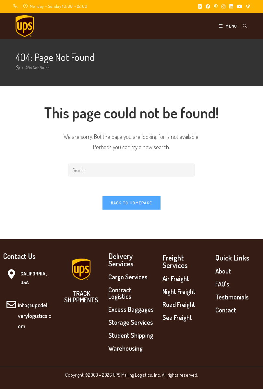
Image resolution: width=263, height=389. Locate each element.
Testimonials (232, 297)
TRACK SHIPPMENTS (81, 296)
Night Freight (179, 291)
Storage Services (130, 322)
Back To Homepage (131, 202)
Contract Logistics (119, 293)
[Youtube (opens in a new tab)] (239, 6)
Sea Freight (177, 317)
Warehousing (125, 348)
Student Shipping (130, 335)
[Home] (18, 67)
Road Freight (178, 304)
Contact (225, 310)
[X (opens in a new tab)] (200, 6)
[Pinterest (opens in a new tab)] (216, 6)
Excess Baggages (131, 309)
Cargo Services (128, 277)
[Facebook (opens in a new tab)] (208, 6)
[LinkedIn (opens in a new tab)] (231, 6)
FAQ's (222, 284)
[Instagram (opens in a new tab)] (223, 6)
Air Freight (175, 278)
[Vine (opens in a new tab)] (247, 6)
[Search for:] (242, 26)
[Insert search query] (131, 170)
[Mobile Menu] (228, 26)
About (223, 271)
